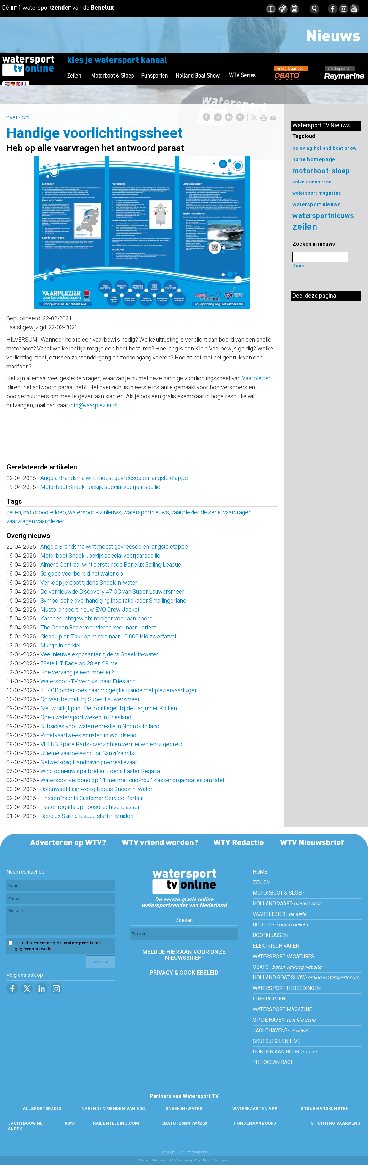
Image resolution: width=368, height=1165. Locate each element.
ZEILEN (261, 882)
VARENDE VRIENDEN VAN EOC (113, 1108)
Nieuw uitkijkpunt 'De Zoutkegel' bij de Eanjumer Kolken (108, 708)
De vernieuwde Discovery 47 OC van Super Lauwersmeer (112, 591)
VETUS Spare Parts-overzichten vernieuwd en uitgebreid (111, 744)
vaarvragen (237, 512)
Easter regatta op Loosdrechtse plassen (90, 807)
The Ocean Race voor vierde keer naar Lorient (98, 627)
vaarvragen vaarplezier (35, 521)
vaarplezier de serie (196, 512)
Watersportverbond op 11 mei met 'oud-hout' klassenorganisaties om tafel (132, 780)
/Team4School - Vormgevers (211, 1161)
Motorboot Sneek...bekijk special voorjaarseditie (100, 487)
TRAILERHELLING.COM (114, 1123)
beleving (302, 148)
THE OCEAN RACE (273, 1062)
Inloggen (144, 1161)
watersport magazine (316, 193)
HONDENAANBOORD (255, 1123)
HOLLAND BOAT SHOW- (306, 978)
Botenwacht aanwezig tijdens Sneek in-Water (96, 789)
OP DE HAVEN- (284, 1020)
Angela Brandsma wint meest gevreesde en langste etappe (114, 478)
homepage (321, 160)
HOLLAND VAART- (287, 904)
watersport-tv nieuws (94, 512)
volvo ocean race (312, 182)
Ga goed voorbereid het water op (81, 574)
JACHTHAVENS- (280, 1030)
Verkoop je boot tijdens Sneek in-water (88, 582)
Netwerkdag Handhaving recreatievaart (89, 762)
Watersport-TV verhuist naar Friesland (88, 681)
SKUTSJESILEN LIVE (276, 1041)
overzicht (18, 117)
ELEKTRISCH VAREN (276, 946)
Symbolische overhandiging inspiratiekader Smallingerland (113, 600)
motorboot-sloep (44, 512)
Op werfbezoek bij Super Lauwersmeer (90, 699)
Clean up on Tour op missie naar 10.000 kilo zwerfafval (108, 636)
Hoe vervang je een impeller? (77, 672)
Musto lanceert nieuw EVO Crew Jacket (89, 609)
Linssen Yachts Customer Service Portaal (91, 798)
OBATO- (287, 967)
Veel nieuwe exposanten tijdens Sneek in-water (99, 654)
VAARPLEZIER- (279, 914)
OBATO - (184, 1123)
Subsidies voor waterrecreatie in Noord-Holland (99, 726)
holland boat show (335, 148)
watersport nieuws (316, 204)
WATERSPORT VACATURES (283, 956)
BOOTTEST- (280, 925)
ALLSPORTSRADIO (42, 1108)
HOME (260, 872)
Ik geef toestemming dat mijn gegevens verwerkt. (59, 946)
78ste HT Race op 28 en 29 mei (79, 663)
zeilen (13, 512)
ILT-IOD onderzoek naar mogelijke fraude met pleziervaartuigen (119, 690)
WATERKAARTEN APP (254, 1108)
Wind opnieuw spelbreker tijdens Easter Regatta (100, 771)
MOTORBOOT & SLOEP (279, 893)
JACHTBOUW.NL (25, 1123)
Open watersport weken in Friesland (85, 717)
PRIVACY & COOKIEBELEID (184, 972)
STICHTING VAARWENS (335, 1123)
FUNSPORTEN (269, 999)
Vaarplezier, (257, 378)
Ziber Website (160, 1161)
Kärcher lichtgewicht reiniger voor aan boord (96, 618)
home (298, 159)
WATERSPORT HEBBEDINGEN (287, 988)
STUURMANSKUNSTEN (325, 1108)
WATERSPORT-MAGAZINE (282, 1009)
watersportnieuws (146, 512)
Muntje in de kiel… (62, 645)
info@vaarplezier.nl (93, 405)
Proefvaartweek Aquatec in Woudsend (88, 735)
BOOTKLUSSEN (270, 935)
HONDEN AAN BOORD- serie (285, 1052)
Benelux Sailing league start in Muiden (86, 816)
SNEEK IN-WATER (184, 1108)
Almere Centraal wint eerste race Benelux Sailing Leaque (110, 565)
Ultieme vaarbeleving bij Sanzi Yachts (87, 753)
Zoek (298, 265)
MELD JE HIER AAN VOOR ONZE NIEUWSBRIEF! (184, 955)
